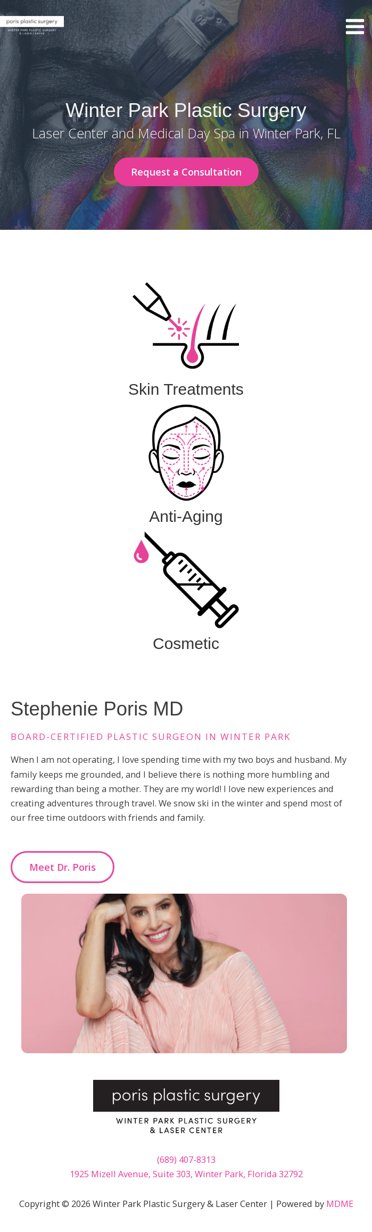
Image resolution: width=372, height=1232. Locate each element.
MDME (339, 1203)
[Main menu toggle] (354, 27)
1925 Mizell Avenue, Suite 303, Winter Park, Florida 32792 (186, 1174)
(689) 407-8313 (186, 1159)
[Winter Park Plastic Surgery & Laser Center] (32, 26)
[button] (186, 171)
